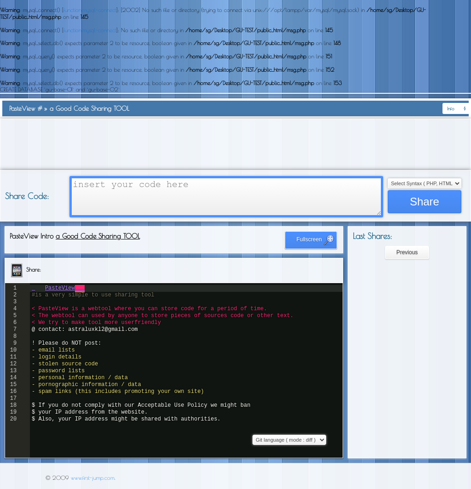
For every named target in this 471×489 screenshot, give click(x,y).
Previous (407, 252)
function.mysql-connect (89, 9)
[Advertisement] (235, 144)
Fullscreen (315, 239)
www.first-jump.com (93, 477)
